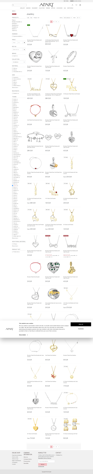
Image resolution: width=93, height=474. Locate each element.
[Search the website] (19, 5)
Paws (15, 197)
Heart (15, 157)
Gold (15, 69)
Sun (14, 214)
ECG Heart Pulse (17, 136)
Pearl (15, 80)
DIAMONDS (28, 8)
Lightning (15, 174)
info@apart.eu (59, 455)
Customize (81, 465)
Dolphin (15, 131)
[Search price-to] (20, 42)
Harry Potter (16, 156)
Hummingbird (17, 162)
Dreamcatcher (17, 133)
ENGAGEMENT (35, 8)
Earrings (14, 23)
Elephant (15, 138)
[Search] (13, 5)
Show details (22, 471)
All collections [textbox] (15, 62)
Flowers (16, 144)
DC (14, 128)
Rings (14, 20)
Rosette (15, 203)
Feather (15, 139)
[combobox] (19, 62)
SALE (65, 8)
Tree (15, 223)
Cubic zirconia (17, 79)
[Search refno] (17, 49)
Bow (15, 108)
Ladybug (16, 169)
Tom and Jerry (16, 221)
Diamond (15, 77)
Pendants (15, 27)
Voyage (15, 229)
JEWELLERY (22, 8)
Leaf (15, 170)
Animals (16, 102)
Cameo (15, 113)
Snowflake (16, 208)
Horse (15, 159)
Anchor (15, 99)
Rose (15, 201)
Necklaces (15, 25)
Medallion (16, 180)
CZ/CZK (75, 1)
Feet (14, 141)
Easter (15, 135)
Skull (15, 205)
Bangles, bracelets (17, 21)
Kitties (15, 167)
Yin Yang (15, 232)
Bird (15, 105)
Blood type (16, 107)
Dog (14, 130)
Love (15, 179)
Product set (16, 251)
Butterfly (16, 112)
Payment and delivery (17, 455)
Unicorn (15, 226)
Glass (15, 82)
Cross (15, 126)
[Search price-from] (14, 42)
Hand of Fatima (17, 154)
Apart (15, 55)
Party (15, 195)
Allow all (81, 460)
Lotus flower (16, 177)
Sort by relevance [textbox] (67, 17)
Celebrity (16, 115)
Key (14, 166)
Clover (15, 122)
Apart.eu (13, 10)
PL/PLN (79, 1)
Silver (15, 68)
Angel (15, 100)
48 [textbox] (77, 17)
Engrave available (17, 36)
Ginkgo (15, 149)
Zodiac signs (17, 236)
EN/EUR (71, 1)
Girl (14, 151)
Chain (15, 117)
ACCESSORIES (59, 8)
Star (15, 213)
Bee (14, 104)
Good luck (16, 152)
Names (15, 188)
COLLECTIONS (42, 8)
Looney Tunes (16, 175)
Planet (15, 200)
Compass (16, 125)
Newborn (16, 190)
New (31, 17)
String (15, 243)
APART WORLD (70, 8)
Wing (15, 231)
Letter (15, 172)
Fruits (15, 148)
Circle (15, 120)
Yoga (15, 234)
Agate (15, 83)
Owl (14, 192)
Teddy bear (16, 219)
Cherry (15, 118)
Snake (15, 206)
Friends (15, 146)
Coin (14, 123)
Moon (15, 183)
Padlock (15, 193)
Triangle (15, 224)
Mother (15, 185)
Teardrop (16, 218)
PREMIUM (48, 8)
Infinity (15, 164)
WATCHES (53, 8)
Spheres (16, 210)
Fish (15, 143)
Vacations (16, 227)
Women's (16, 93)
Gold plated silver (17, 71)
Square (15, 211)
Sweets (15, 216)
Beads (14, 28)
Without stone (16, 85)
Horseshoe (16, 161)
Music (15, 187)
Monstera (16, 182)
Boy (14, 110)
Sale (28, 17)
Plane (15, 198)
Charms (14, 30)
